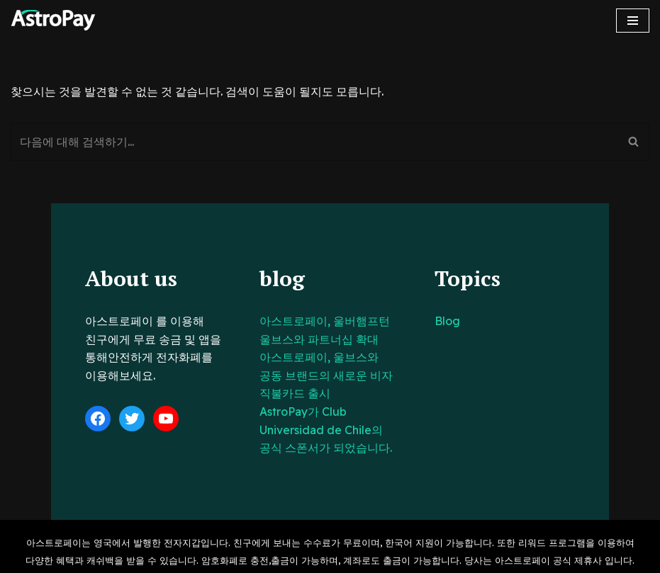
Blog (464, 321)
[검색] (314, 142)
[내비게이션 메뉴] (632, 20)
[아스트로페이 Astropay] (53, 20)
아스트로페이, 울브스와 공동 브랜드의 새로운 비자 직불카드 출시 (320, 375)
